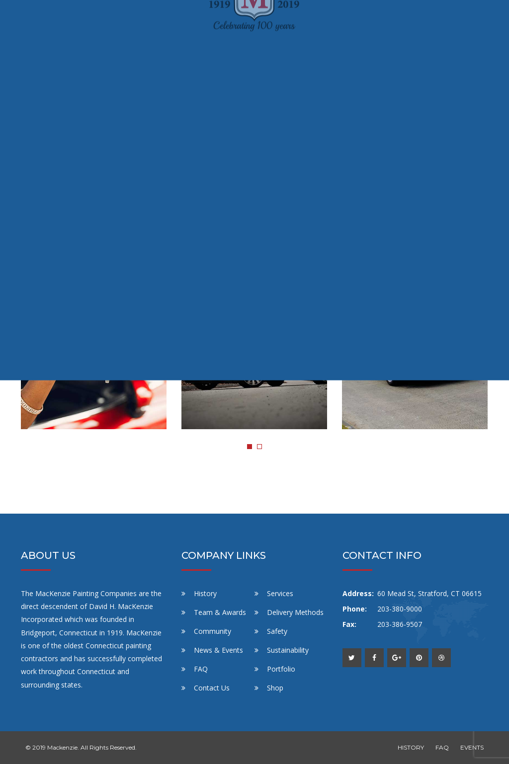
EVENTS (472, 747)
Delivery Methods (295, 612)
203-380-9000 (399, 608)
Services (280, 593)
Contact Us (212, 687)
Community (212, 631)
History (205, 593)
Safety (277, 631)
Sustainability (288, 650)
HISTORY (411, 747)
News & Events (218, 650)
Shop (275, 687)
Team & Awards (220, 612)
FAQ (201, 669)
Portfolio (281, 669)
